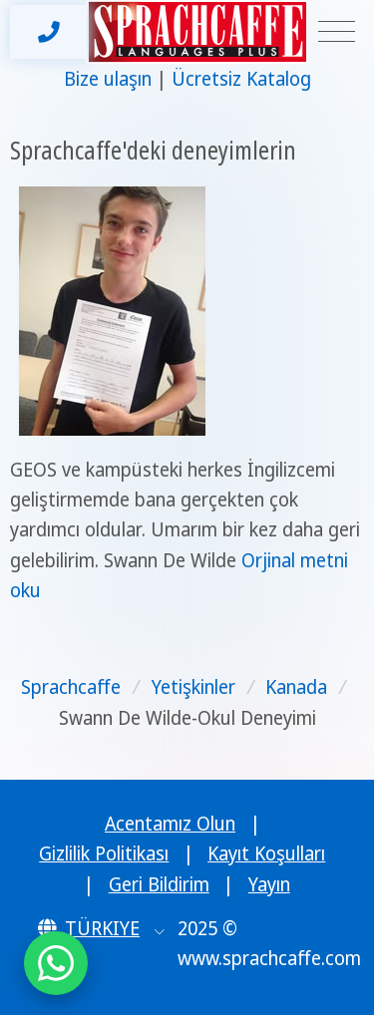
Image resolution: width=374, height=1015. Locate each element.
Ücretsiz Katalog (241, 79)
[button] (101, 928)
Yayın (269, 884)
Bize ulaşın (108, 79)
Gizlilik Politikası (104, 853)
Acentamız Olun (170, 824)
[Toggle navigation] (336, 32)
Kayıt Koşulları (266, 853)
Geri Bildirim (159, 884)
